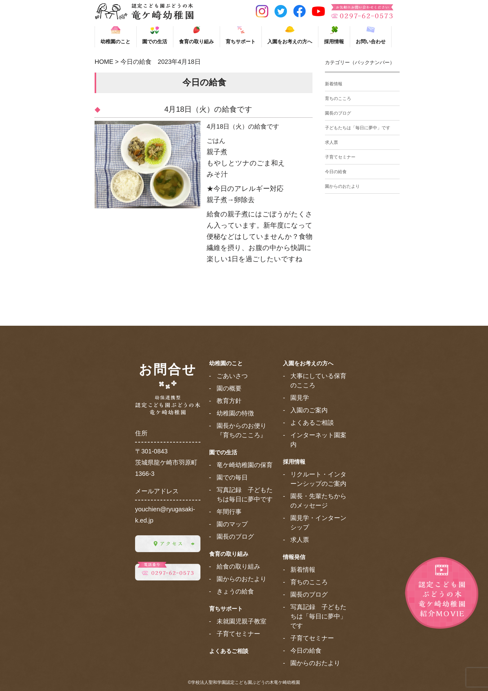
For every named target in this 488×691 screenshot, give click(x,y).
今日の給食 (336, 171)
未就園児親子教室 (241, 621)
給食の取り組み (238, 566)
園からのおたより (342, 186)
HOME (104, 61)
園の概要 (229, 388)
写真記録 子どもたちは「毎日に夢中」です (318, 616)
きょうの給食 (235, 591)
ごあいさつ (232, 375)
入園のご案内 (309, 410)
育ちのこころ (338, 98)
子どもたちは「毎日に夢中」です (357, 127)
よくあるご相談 (228, 651)
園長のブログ (338, 113)
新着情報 (333, 83)
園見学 (299, 397)
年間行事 (229, 511)
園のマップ (232, 524)
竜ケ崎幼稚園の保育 (245, 464)
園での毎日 (232, 477)
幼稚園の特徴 (235, 413)
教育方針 (229, 400)
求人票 (331, 142)
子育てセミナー (340, 156)
